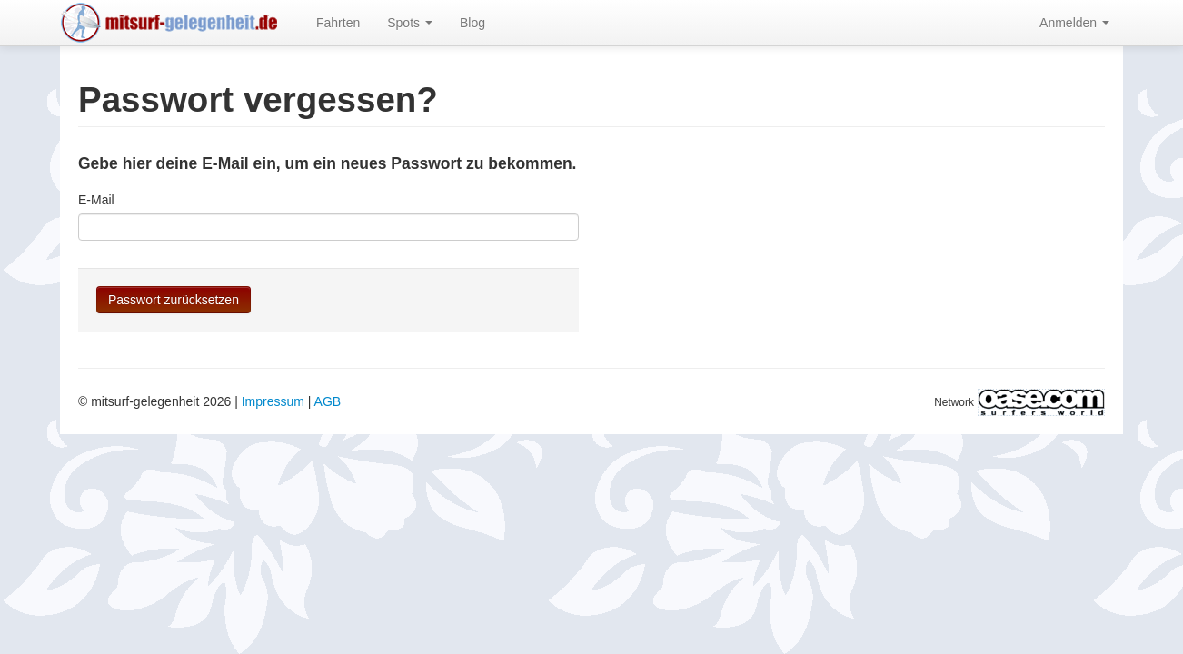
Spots (409, 22)
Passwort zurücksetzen (173, 299)
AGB (328, 401)
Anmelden (1074, 22)
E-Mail (96, 200)
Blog (472, 22)
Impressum (273, 401)
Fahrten (338, 22)
